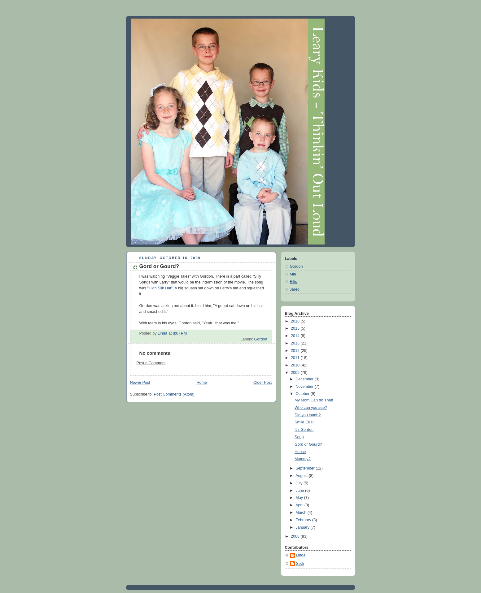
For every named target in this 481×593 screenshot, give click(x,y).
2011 (296, 358)
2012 (296, 350)
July (299, 483)
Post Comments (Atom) (174, 394)
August (302, 476)
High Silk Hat (160, 288)
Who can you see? (311, 407)
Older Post (262, 382)
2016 (296, 321)
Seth (300, 563)
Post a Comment (151, 363)
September (305, 468)
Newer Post (140, 382)
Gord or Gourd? (308, 444)
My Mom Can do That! (314, 400)
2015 (296, 328)
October (302, 394)
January (302, 527)
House (300, 452)
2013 (296, 343)
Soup (299, 437)
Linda (301, 555)
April (299, 505)
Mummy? (303, 459)
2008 (296, 536)
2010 (296, 365)
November (305, 386)
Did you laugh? (308, 415)
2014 (296, 336)
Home (201, 382)
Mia (293, 274)
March (301, 512)
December (305, 379)
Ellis (293, 281)
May (299, 498)
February (303, 520)
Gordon (260, 339)
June (300, 490)
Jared (295, 289)
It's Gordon (304, 429)
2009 (296, 372)
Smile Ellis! (304, 422)
